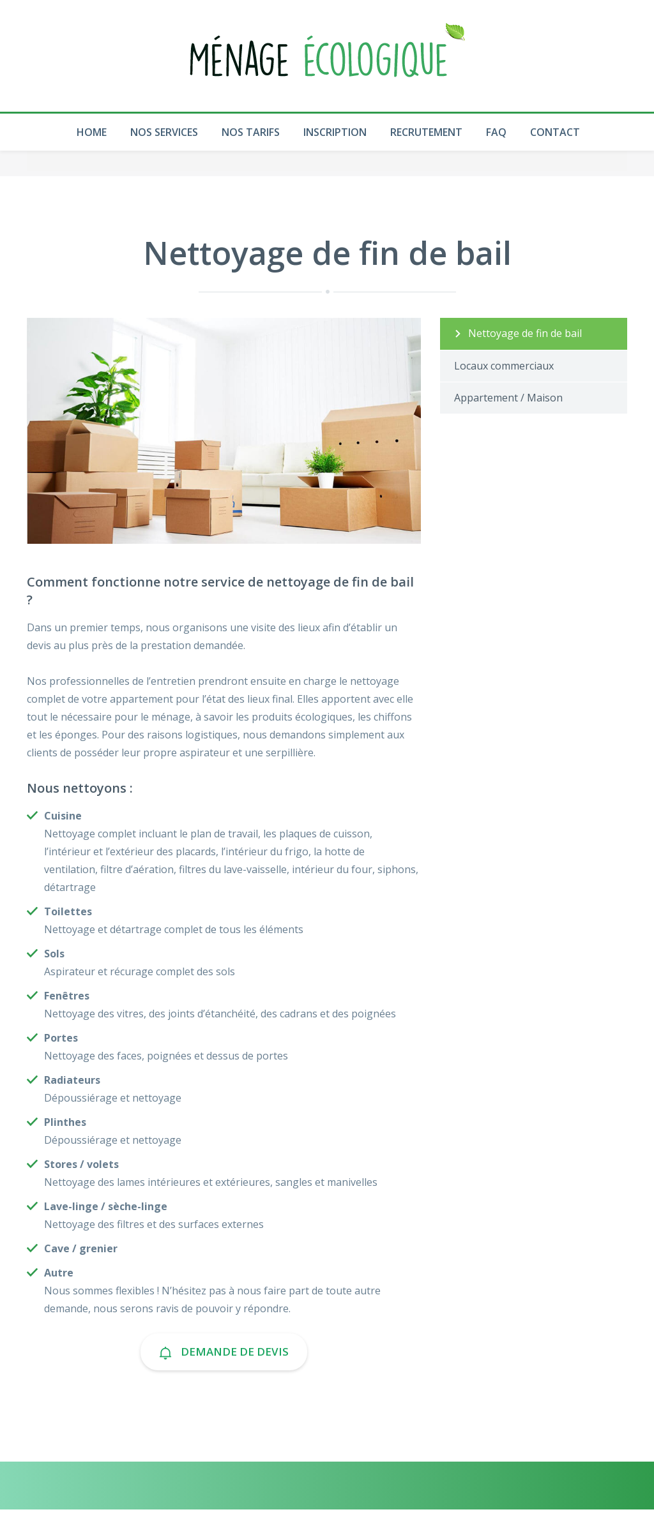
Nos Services (164, 132)
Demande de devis (224, 1351)
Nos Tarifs (251, 132)
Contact (555, 132)
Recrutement (426, 132)
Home (92, 132)
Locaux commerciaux (504, 366)
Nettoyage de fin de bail (525, 333)
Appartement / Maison (508, 398)
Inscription (335, 132)
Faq (496, 132)
